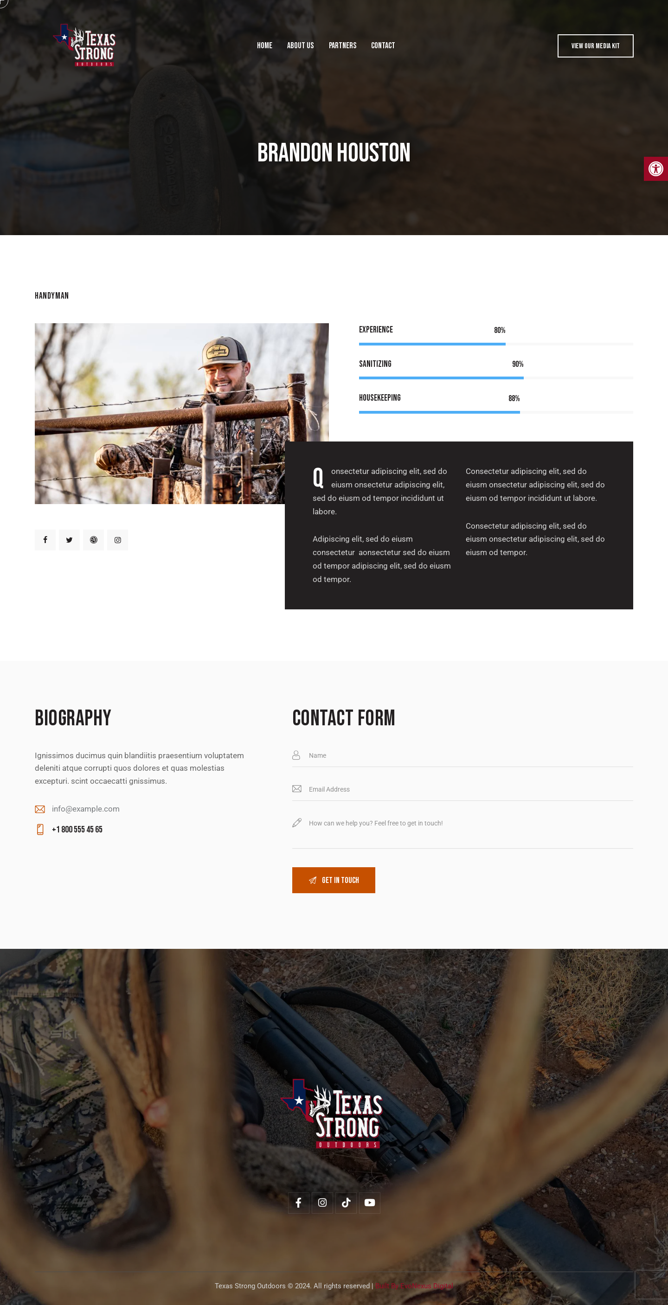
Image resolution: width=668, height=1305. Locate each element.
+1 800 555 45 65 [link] (77, 829)
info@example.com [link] (86, 808)
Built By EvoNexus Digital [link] (414, 1286)
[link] (656, 169)
